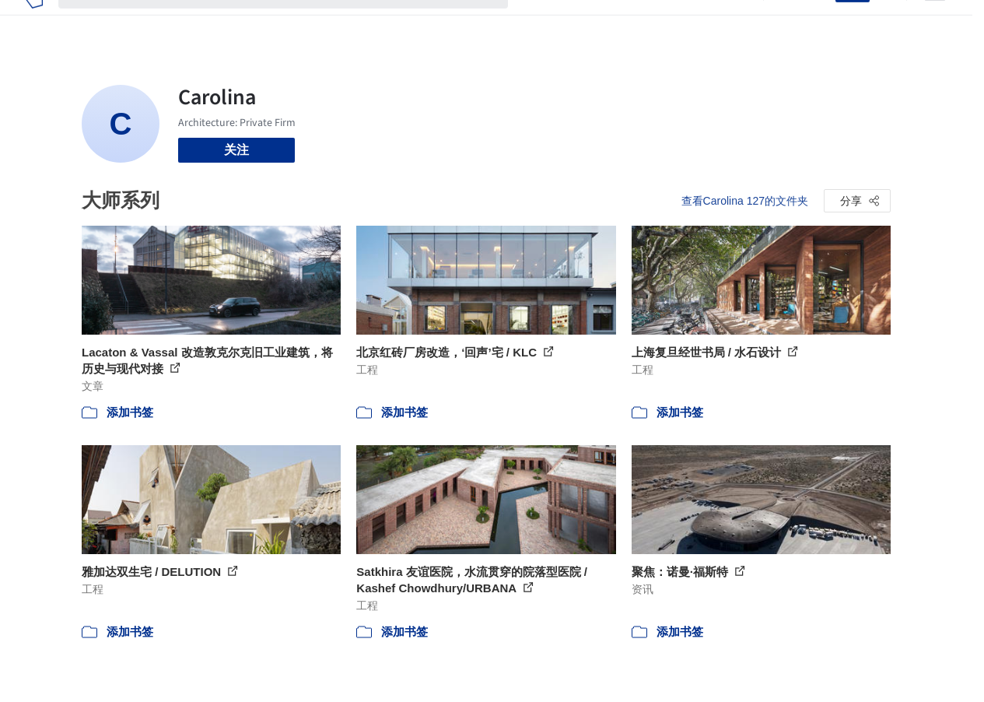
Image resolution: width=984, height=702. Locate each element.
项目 (536, 21)
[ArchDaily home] (34, 21)
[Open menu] (935, 21)
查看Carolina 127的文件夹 (744, 200)
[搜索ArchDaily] (296, 21)
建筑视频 (723, 21)
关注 (236, 149)
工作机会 (660, 21)
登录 (813, 21)
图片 (573, 21)
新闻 (610, 21)
